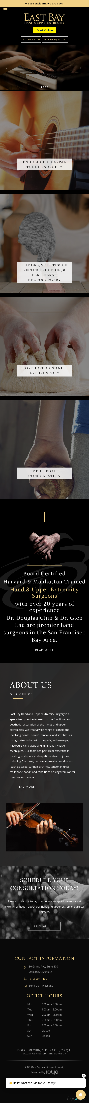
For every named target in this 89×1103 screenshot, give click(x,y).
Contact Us (44, 926)
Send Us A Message (41, 985)
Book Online (44, 30)
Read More (44, 650)
